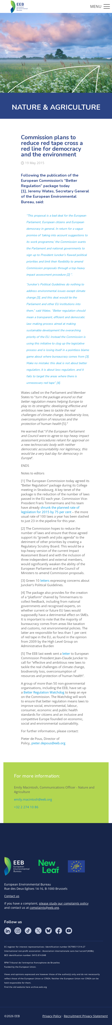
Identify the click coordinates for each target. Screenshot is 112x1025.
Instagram (17, 930)
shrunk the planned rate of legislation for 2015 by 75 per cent (50, 509)
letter (66, 653)
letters (44, 580)
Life (76, 866)
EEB (17, 866)
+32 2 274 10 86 (26, 807)
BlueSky (48, 930)
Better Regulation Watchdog (44, 692)
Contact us (11, 896)
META (48, 866)
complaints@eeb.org (44, 908)
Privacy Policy (51, 1016)
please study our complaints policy (63, 903)
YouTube (68, 930)
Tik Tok (28, 930)
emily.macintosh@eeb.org (33, 799)
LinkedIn (7, 930)
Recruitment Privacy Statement (86, 1016)
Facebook (58, 930)
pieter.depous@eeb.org (48, 743)
